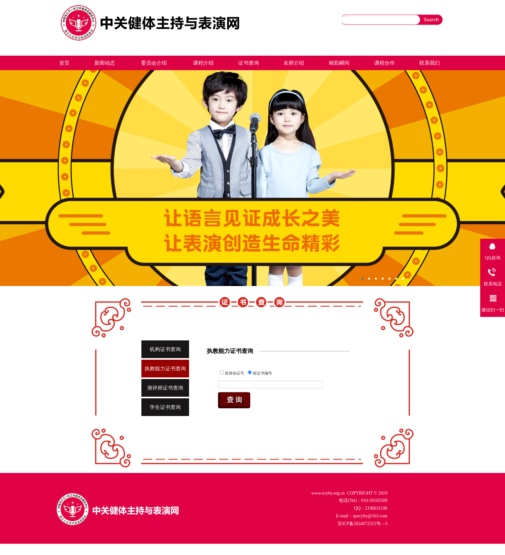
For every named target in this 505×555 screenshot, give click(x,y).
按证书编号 (260, 373)
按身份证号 (232, 373)
